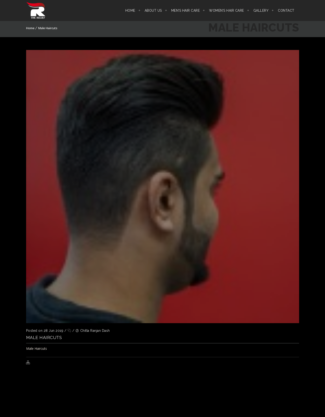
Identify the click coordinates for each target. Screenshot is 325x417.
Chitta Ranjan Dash (95, 330)
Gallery (261, 10)
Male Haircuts (47, 28)
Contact (286, 10)
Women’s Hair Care (226, 10)
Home (130, 10)
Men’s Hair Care (185, 10)
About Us (153, 10)
